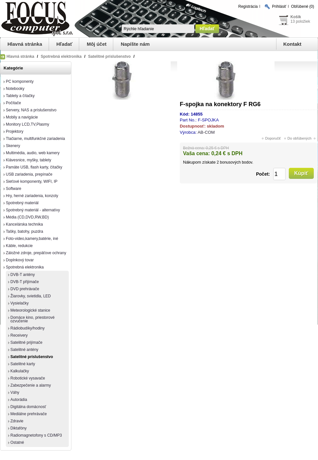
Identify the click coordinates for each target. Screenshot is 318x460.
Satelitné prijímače (26, 342)
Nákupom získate (199, 162)
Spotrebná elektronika (25, 267)
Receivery (19, 335)
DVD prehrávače (24, 289)
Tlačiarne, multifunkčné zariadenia (35, 138)
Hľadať (64, 44)
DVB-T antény (22, 274)
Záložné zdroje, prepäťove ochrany (36, 253)
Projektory (14, 131)
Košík (295, 17)
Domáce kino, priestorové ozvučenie (32, 319)
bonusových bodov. (236, 162)
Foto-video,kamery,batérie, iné (32, 238)
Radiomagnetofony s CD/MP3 (36, 435)
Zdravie (16, 421)
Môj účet (96, 44)
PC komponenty (19, 81)
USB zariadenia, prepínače (29, 174)
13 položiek (300, 21)
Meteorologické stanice (30, 310)
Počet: (263, 174)
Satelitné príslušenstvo (31, 356)
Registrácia (248, 6)
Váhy (14, 392)
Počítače (13, 103)
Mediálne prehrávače (28, 414)
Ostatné (17, 442)
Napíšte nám (135, 44)
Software (13, 188)
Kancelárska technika (24, 224)
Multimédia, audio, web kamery (32, 153)
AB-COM (206, 132)
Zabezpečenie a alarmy (30, 385)
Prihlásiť (279, 6)
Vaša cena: (196, 153)
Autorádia (18, 399)
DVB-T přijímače (24, 282)
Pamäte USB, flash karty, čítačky (34, 167)
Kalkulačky (19, 371)
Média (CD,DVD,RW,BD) (27, 217)
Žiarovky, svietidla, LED (30, 296)
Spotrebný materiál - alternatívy (33, 210)
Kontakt (292, 44)
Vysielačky (19, 303)
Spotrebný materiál (22, 203)
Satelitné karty (22, 364)
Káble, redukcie (19, 245)
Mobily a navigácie (22, 117)
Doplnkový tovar (20, 260)
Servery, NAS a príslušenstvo (31, 110)
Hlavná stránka (24, 44)
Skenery (13, 145)
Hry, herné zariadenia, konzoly (32, 195)
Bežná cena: (194, 148)
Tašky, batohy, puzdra (24, 231)
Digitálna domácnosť (28, 406)
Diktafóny (18, 428)
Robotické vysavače (27, 378)
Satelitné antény (24, 349)
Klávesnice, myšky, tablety (28, 160)
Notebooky (15, 88)
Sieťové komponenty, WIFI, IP (31, 181)
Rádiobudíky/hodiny (27, 328)
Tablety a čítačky (20, 95)
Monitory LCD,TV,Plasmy (27, 124)
